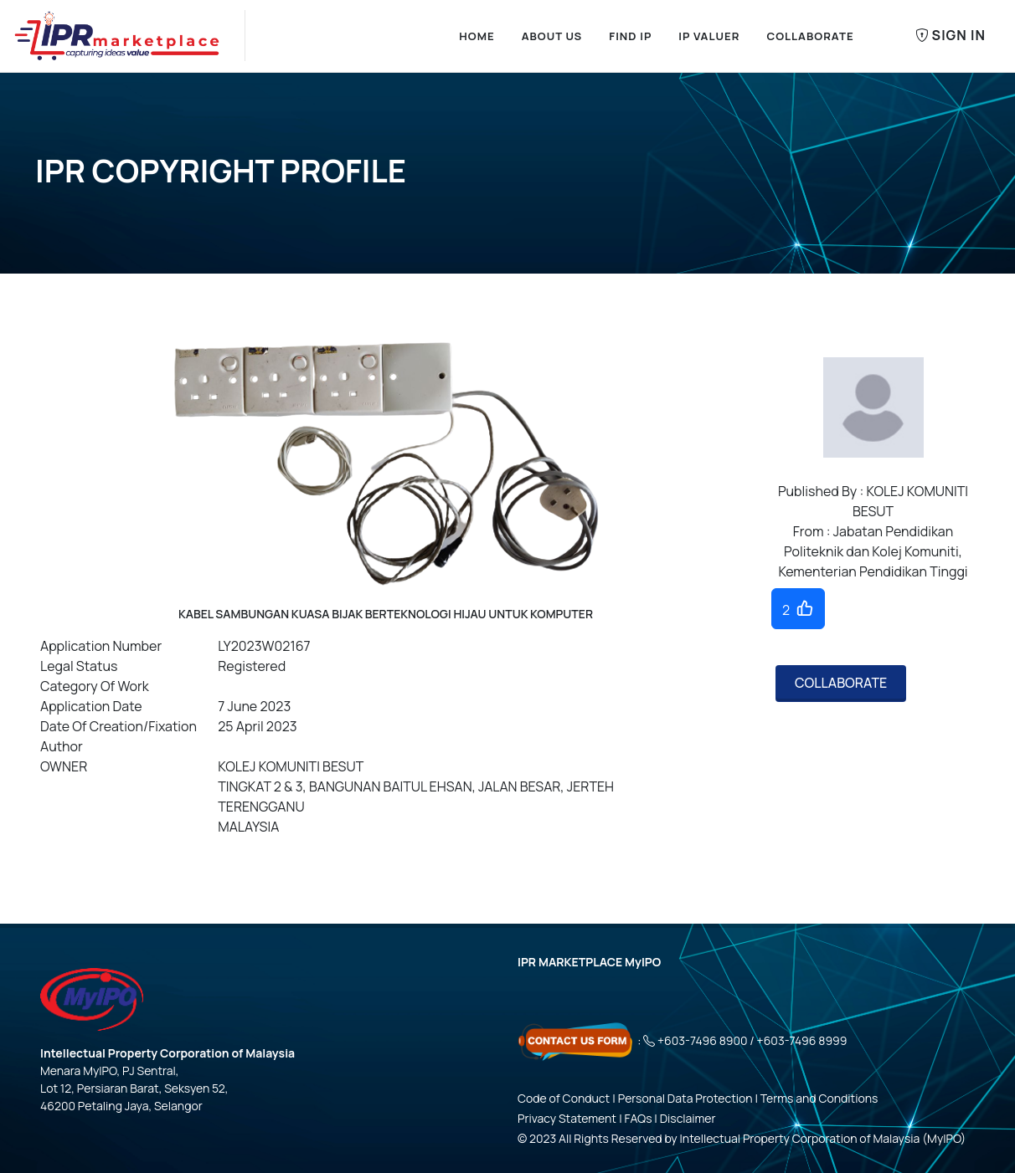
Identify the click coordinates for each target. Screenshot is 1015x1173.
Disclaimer (688, 1118)
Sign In (950, 36)
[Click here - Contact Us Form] (576, 1040)
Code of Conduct (564, 1098)
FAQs (638, 1118)
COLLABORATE (841, 683)
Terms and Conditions (819, 1098)
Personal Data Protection (685, 1098)
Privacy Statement (567, 1118)
